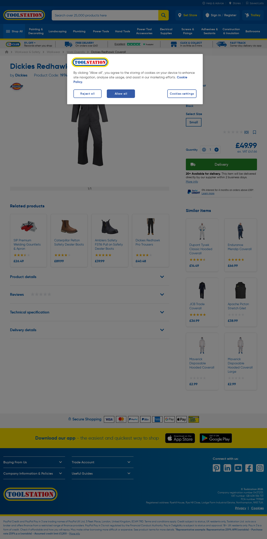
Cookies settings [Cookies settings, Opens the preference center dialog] (182, 93)
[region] (135, 79)
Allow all (121, 93)
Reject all (87, 93)
